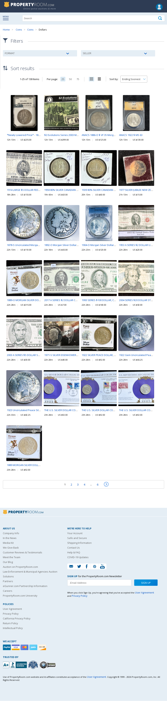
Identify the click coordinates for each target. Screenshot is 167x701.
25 (63, 79)
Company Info (11, 533)
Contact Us (73, 548)
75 (78, 79)
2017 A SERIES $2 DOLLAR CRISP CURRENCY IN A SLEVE (75, 300)
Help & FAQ (73, 552)
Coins (19, 29)
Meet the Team (11, 557)
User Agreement (12, 609)
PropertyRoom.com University (20, 596)
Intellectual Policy (13, 628)
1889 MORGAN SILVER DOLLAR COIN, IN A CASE (33, 465)
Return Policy (10, 623)
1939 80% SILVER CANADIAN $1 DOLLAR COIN (107, 190)
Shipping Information (79, 543)
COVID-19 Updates (78, 557)
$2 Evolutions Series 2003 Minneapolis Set (68, 135)
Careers (7, 591)
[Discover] (42, 647)
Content (3, 49)
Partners (8, 581)
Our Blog (8, 562)
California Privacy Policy (16, 618)
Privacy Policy (11, 614)
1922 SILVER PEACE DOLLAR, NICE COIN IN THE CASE (111, 355)
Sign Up (146, 583)
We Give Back (11, 548)
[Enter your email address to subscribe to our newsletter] (99, 583)
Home (6, 29)
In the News (9, 538)
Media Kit (8, 543)
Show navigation (7, 18)
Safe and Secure (77, 538)
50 (70, 79)
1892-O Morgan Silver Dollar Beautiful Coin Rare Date (75, 245)
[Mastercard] (25, 647)
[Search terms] (93, 18)
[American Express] (33, 647)
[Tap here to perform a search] (160, 18)
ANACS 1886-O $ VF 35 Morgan (99, 135)
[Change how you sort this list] (133, 79)
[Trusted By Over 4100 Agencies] (33, 665)
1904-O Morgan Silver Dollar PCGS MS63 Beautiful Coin (113, 245)
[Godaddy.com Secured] (48, 665)
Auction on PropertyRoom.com (20, 567)
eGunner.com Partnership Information (25, 586)
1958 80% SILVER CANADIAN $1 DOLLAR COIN (69, 190)
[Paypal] (7, 647)
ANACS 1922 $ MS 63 (130, 135)
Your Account (74, 533)
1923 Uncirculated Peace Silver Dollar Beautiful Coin (37, 410)
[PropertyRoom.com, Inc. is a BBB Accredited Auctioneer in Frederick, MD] (15, 664)
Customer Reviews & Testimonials (22, 552)
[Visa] (16, 647)
